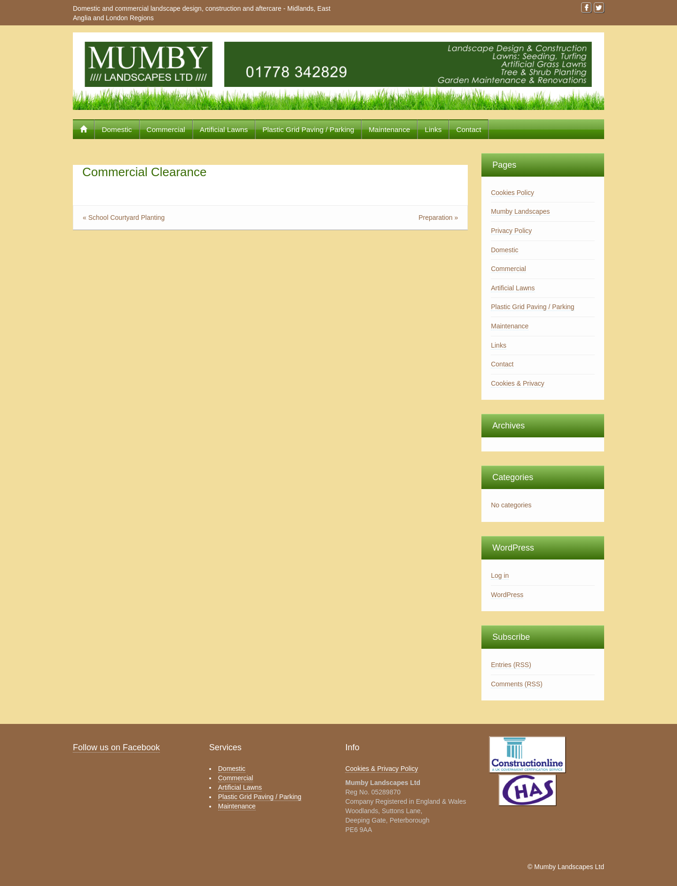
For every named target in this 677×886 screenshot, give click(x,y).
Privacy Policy (511, 230)
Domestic (117, 129)
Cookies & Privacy (517, 383)
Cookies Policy (512, 192)
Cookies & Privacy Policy (381, 768)
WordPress (507, 594)
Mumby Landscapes (520, 211)
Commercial (166, 129)
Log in (500, 575)
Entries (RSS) (511, 664)
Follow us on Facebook (116, 747)
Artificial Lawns (224, 129)
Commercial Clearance (144, 172)
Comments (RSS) (517, 684)
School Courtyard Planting (126, 217)
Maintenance (389, 129)
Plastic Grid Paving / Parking (308, 129)
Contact (468, 129)
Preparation (435, 217)
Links (433, 129)
